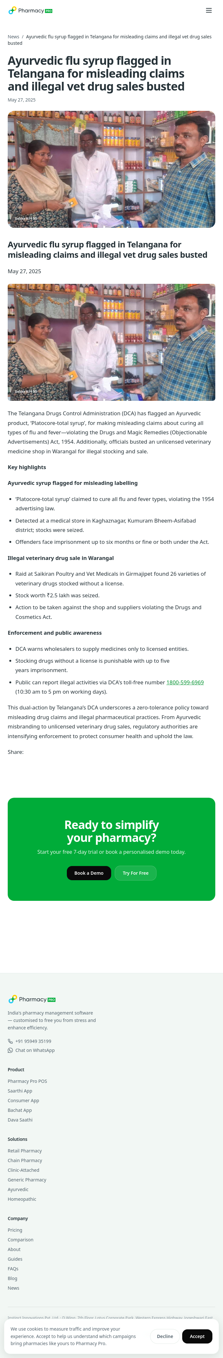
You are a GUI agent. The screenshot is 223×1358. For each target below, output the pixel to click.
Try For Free (135, 873)
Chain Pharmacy (25, 1160)
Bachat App (20, 1110)
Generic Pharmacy (27, 1180)
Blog (12, 1278)
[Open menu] (208, 10)
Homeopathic (22, 1199)
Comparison (20, 1240)
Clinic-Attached (23, 1170)
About (14, 1249)
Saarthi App (20, 1091)
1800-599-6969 (185, 682)
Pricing (15, 1230)
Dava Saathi (20, 1120)
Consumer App (23, 1100)
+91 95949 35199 (29, 1041)
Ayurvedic (18, 1189)
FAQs (13, 1269)
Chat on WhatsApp (31, 1050)
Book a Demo (89, 873)
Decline (165, 1336)
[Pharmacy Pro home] (30, 10)
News (13, 37)
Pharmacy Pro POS (27, 1081)
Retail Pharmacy (25, 1151)
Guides (15, 1259)
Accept (197, 1336)
